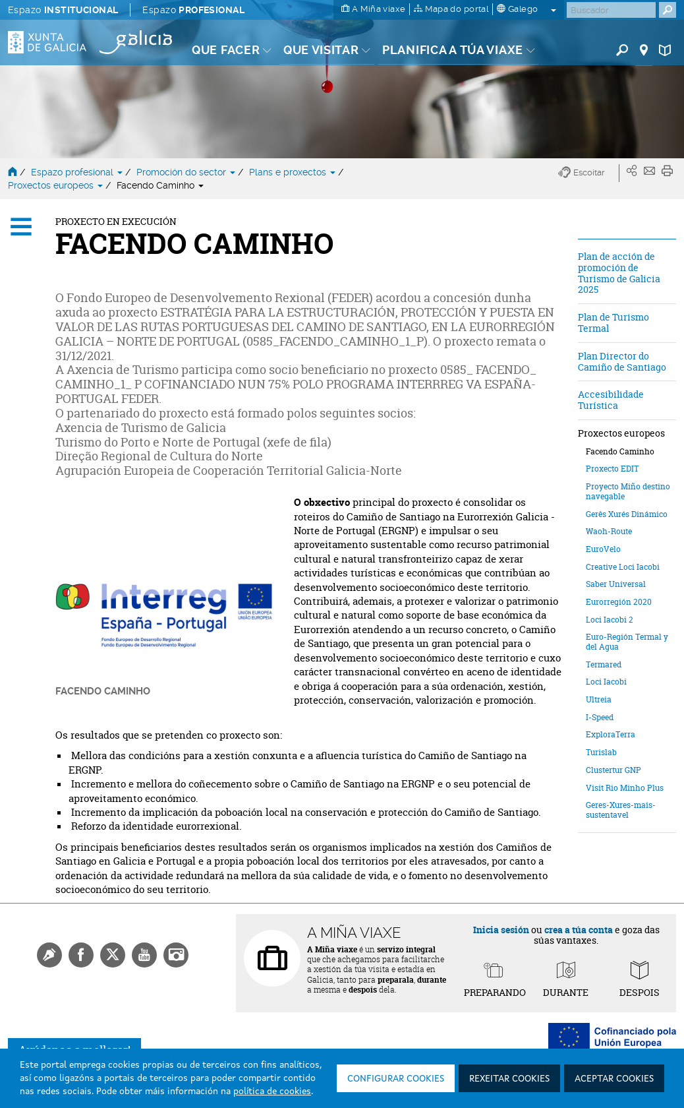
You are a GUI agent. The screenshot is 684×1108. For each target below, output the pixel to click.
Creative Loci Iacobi (623, 566)
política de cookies (272, 1091)
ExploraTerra (610, 734)
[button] (588, 173)
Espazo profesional (78, 172)
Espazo (63, 10)
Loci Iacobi (606, 681)
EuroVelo (603, 549)
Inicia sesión (501, 929)
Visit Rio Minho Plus (625, 787)
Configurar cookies (395, 1079)
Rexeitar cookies (509, 1079)
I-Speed (599, 717)
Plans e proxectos (293, 172)
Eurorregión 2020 (619, 601)
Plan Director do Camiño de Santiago (622, 361)
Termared (603, 664)
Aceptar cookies (614, 1079)
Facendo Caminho (160, 185)
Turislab (601, 752)
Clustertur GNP (613, 770)
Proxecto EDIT (612, 468)
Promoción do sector (187, 172)
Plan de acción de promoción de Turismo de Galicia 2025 (619, 272)
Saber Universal (616, 584)
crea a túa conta (578, 929)
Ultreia (599, 699)
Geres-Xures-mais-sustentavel (621, 809)
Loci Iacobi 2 (609, 619)
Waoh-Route (609, 531)
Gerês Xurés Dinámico (627, 514)
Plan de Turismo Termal (613, 322)
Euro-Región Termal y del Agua (627, 641)
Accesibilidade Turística (611, 400)
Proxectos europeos (56, 185)
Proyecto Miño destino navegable (628, 491)
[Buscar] (611, 10)
